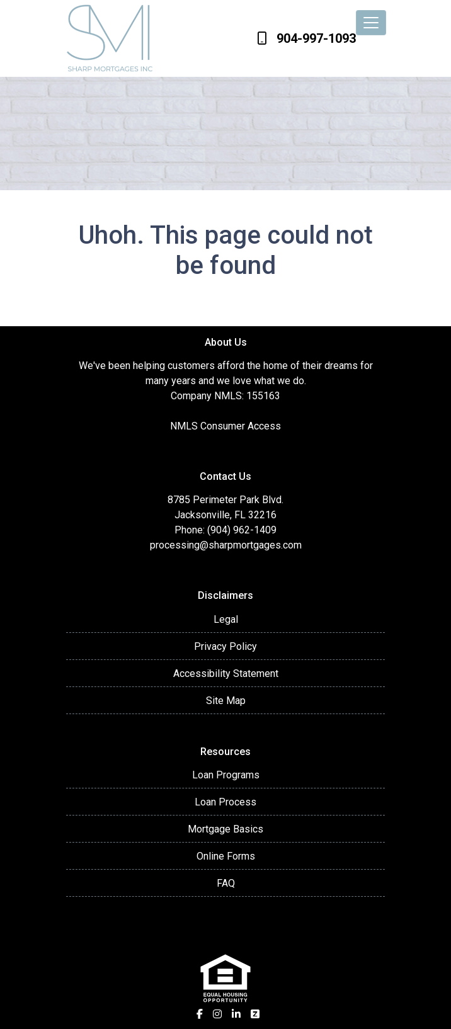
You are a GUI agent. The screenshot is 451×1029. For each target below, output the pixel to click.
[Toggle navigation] (371, 22)
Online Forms (226, 856)
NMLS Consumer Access (225, 426)
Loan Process (225, 802)
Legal (226, 619)
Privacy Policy (225, 646)
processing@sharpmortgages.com (226, 545)
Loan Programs (226, 775)
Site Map (226, 701)
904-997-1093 (306, 38)
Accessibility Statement (225, 673)
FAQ (226, 883)
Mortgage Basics (225, 829)
